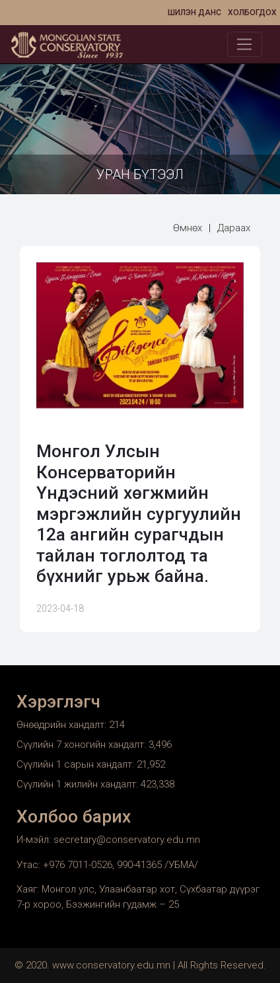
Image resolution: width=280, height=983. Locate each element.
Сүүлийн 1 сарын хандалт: (77, 764)
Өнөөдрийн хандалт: (63, 725)
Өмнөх (187, 228)
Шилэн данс (194, 12)
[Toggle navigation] (244, 44)
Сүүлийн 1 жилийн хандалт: (79, 784)
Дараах (233, 228)
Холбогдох (252, 12)
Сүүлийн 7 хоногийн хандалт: (83, 744)
